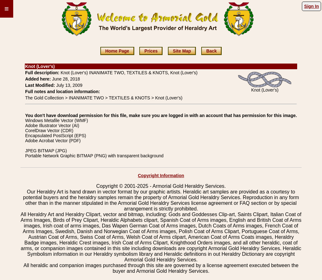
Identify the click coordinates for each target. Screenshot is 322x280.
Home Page (117, 50)
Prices (151, 50)
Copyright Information (161, 175)
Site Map (182, 50)
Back (211, 50)
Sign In (311, 6)
